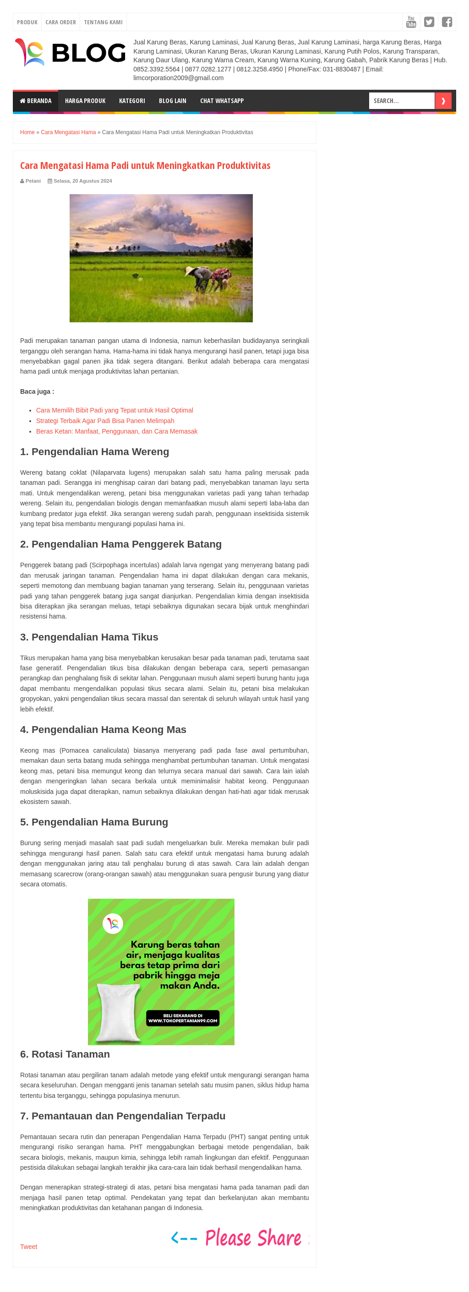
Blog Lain (172, 100)
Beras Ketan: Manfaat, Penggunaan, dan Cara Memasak (117, 431)
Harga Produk (85, 100)
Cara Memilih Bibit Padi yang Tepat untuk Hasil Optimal (114, 410)
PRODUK (27, 22)
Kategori (132, 100)
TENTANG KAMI (103, 22)
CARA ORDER (60, 22)
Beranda (35, 100)
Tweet (28, 1246)
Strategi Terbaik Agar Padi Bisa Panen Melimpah (105, 420)
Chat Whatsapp (222, 100)
